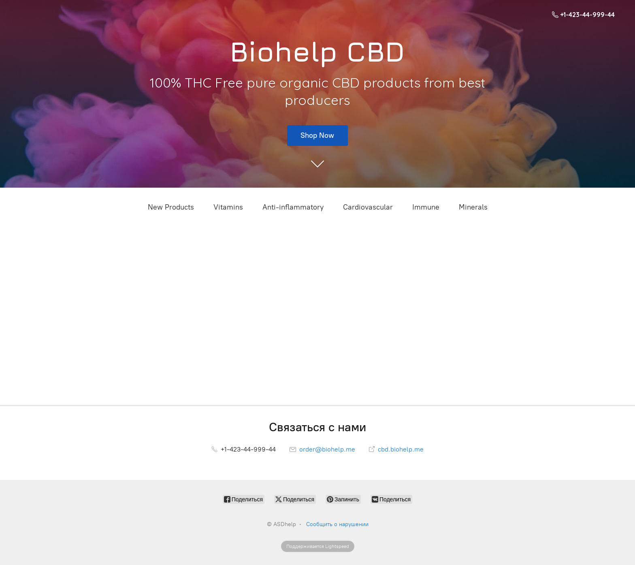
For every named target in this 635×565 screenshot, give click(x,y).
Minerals (473, 207)
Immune (425, 207)
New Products (171, 207)
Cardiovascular (368, 207)
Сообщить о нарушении (337, 524)
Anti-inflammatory (293, 207)
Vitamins (228, 207)
